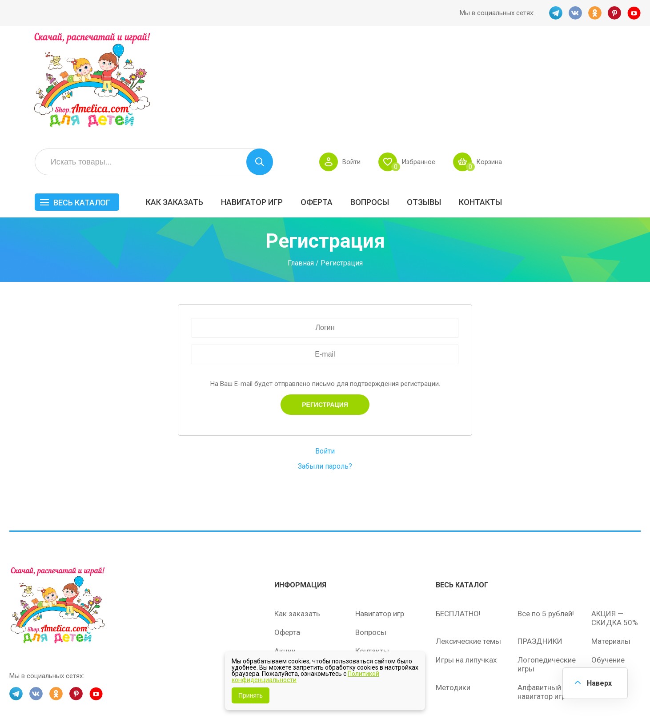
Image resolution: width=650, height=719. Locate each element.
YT (634, 13)
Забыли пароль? (325, 374)
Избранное (553, 60)
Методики (453, 595)
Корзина (624, 60)
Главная (301, 172)
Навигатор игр (387, 100)
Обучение (608, 568)
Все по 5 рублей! (546, 522)
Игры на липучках (466, 568)
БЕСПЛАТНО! (458, 522)
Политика (290, 596)
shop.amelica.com (146, 692)
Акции (285, 559)
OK (595, 13)
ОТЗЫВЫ (559, 100)
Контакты (616, 100)
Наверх (599, 683)
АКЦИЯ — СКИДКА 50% (614, 526)
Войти (486, 60)
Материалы (610, 549)
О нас (364, 578)
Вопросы (505, 100)
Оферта (452, 100)
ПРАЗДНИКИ (540, 549)
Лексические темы (468, 549)
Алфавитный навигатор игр (542, 600)
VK (575, 13)
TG (555, 13)
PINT (614, 13)
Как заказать (310, 100)
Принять (250, 695)
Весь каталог (217, 101)
